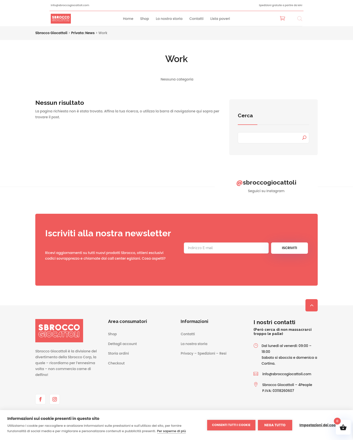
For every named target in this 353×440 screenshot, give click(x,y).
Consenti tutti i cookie (231, 425)
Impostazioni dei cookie (320, 425)
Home (128, 18)
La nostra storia (169, 18)
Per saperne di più (171, 431)
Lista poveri (220, 18)
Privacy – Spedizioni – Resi (203, 353)
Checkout (116, 363)
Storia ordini (118, 353)
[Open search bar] (299, 18)
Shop (144, 18)
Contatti (196, 18)
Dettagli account (122, 343)
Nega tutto (275, 425)
